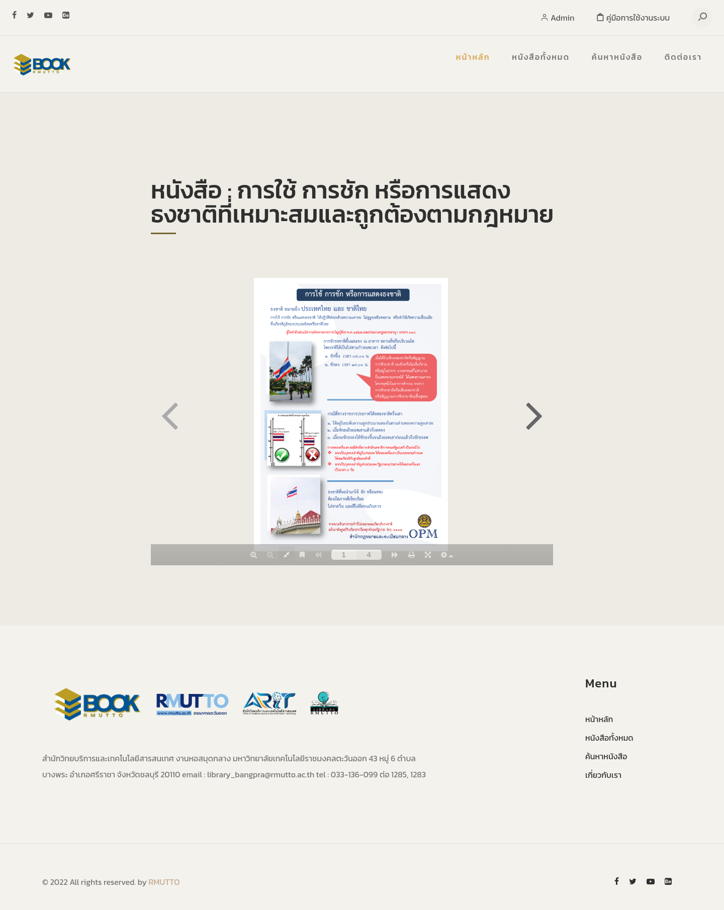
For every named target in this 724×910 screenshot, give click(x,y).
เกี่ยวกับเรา (603, 775)
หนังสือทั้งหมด (541, 57)
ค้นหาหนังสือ (617, 57)
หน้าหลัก (473, 57)
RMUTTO (164, 882)
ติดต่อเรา (683, 57)
